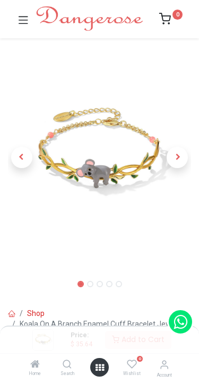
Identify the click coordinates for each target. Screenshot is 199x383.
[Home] (35, 365)
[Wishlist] (132, 364)
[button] (22, 157)
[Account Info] (164, 365)
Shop (36, 313)
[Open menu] (100, 367)
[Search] (67, 365)
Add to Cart (138, 339)
